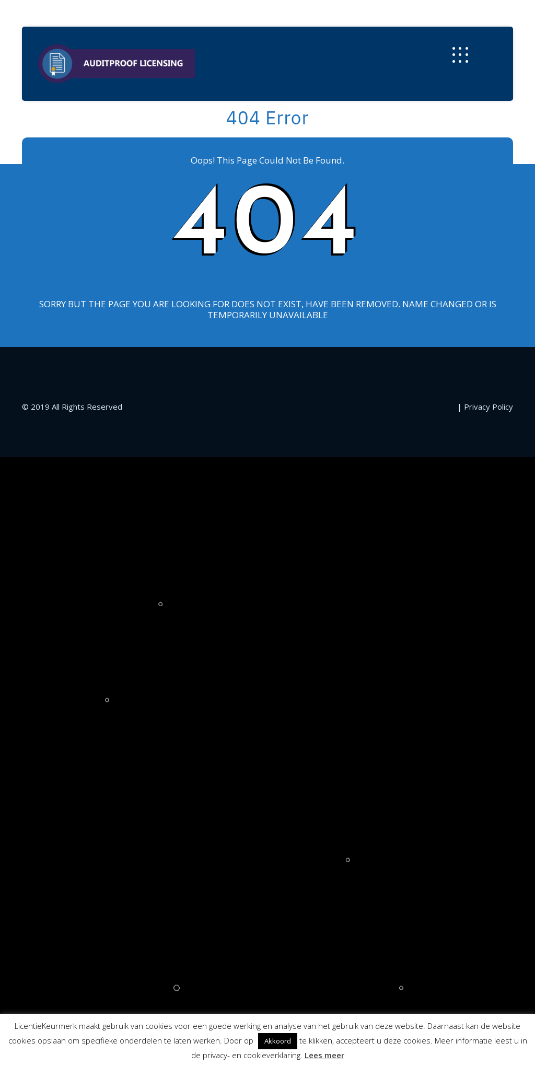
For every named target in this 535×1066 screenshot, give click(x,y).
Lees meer (324, 1055)
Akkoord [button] (277, 1041)
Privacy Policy (488, 406)
